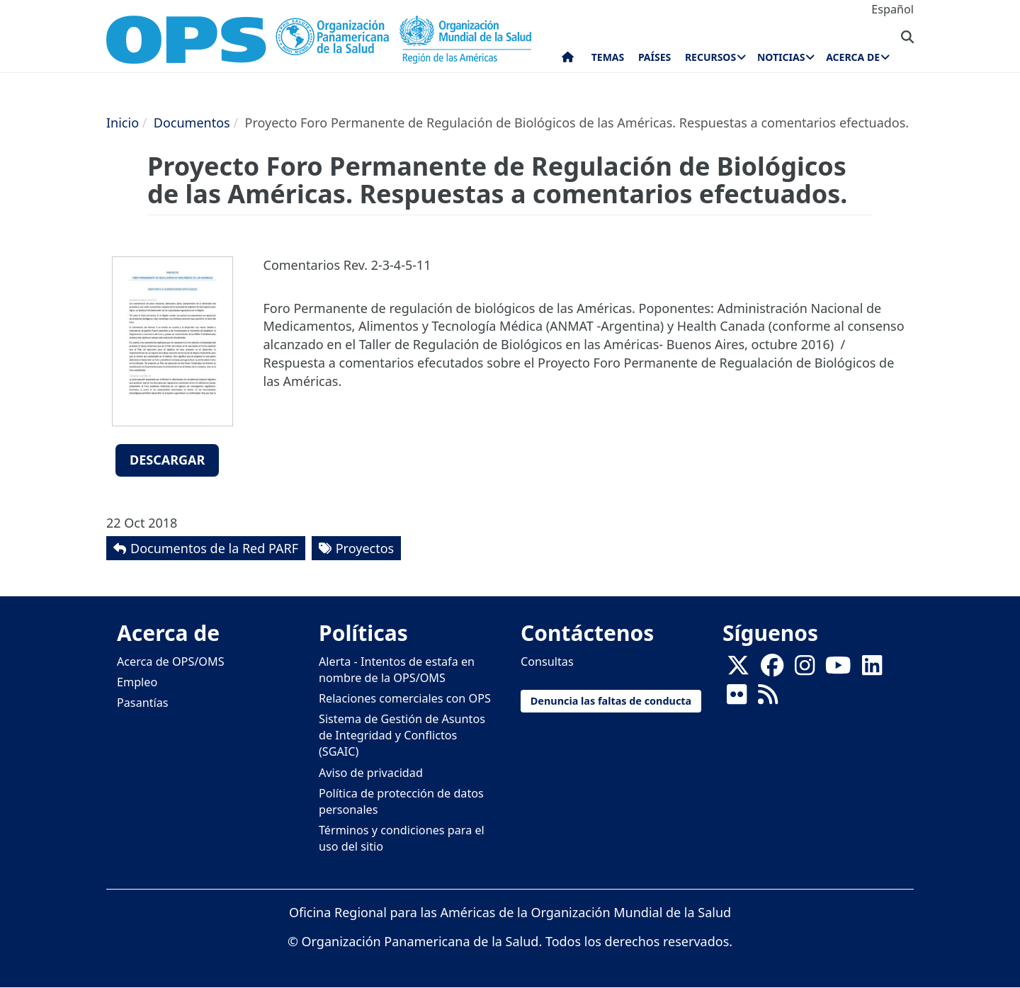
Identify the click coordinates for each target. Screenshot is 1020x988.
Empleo (137, 682)
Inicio (122, 122)
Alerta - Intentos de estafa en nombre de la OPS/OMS (397, 670)
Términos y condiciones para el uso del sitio (401, 838)
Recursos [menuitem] (710, 57)
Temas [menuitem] (608, 57)
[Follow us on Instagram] (805, 669)
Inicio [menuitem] (568, 60)
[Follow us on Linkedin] (872, 669)
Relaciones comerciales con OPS (405, 698)
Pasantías (143, 702)
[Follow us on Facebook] (772, 669)
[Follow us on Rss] (768, 698)
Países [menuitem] (654, 57)
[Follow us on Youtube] (838, 669)
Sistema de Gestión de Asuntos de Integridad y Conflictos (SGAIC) (402, 735)
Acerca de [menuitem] (853, 57)
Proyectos (365, 548)
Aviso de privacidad (371, 772)
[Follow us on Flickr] (737, 698)
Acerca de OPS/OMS (171, 661)
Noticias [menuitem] (781, 57)
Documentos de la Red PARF (214, 548)
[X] (738, 669)
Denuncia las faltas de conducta (611, 701)
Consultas (547, 661)
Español (892, 9)
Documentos (192, 122)
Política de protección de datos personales (401, 801)
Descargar (167, 459)
